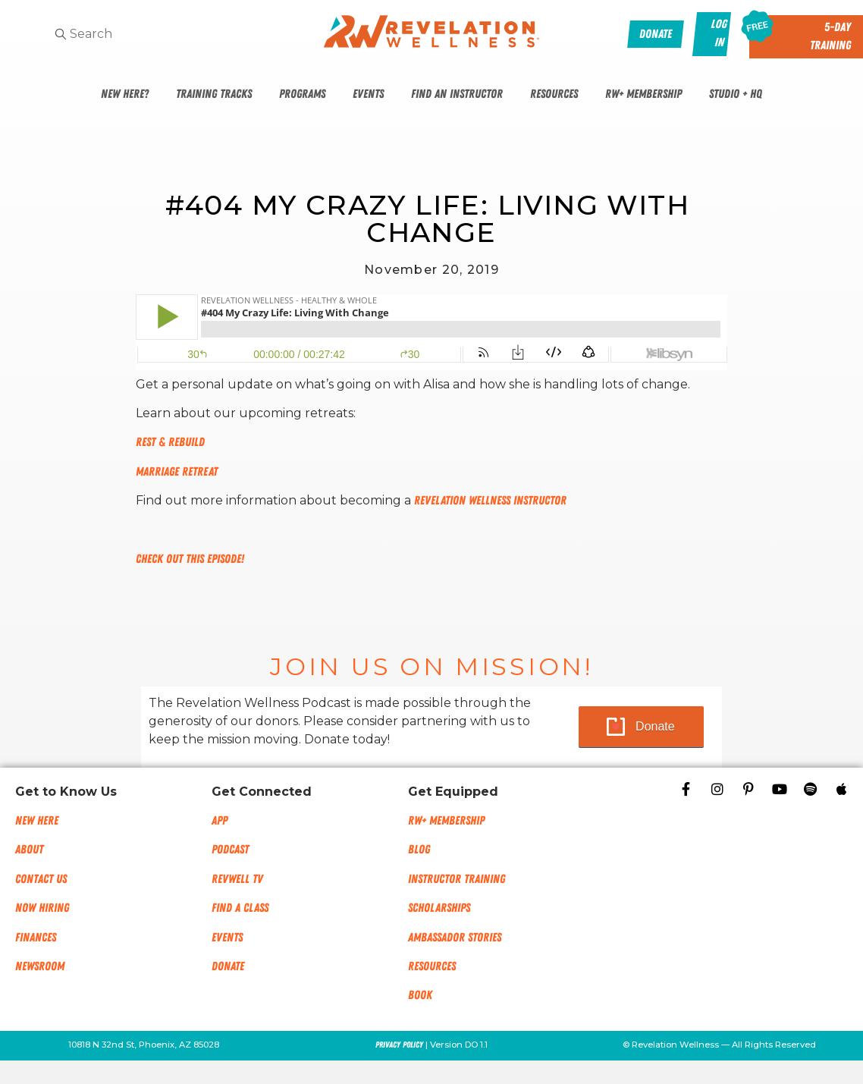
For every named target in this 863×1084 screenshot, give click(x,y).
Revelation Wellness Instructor (490, 500)
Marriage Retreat (177, 471)
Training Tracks (214, 94)
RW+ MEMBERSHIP (446, 820)
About (29, 849)
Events (368, 94)
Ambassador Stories (454, 937)
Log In (718, 33)
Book (420, 995)
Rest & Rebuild (170, 442)
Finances (35, 937)
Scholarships (439, 908)
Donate (655, 726)
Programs (302, 94)
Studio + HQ (735, 94)
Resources (554, 94)
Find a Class (240, 908)
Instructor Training (456, 879)
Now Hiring (42, 908)
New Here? (125, 94)
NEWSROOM (39, 966)
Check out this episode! (190, 559)
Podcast (230, 849)
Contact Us (41, 879)
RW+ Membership (643, 94)
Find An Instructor (457, 94)
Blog (419, 849)
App (220, 820)
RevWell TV (237, 879)
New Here (36, 820)
